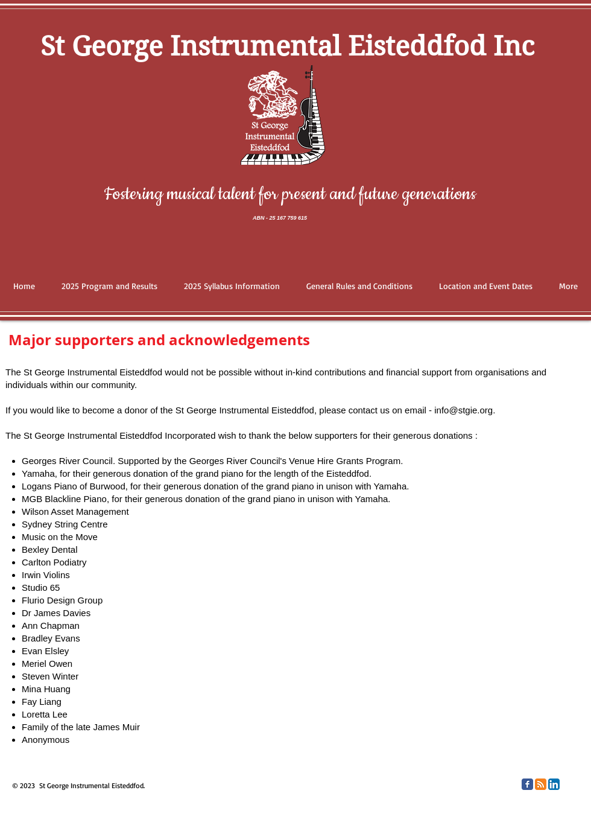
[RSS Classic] (540, 784)
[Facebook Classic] (527, 784)
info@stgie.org (463, 410)
